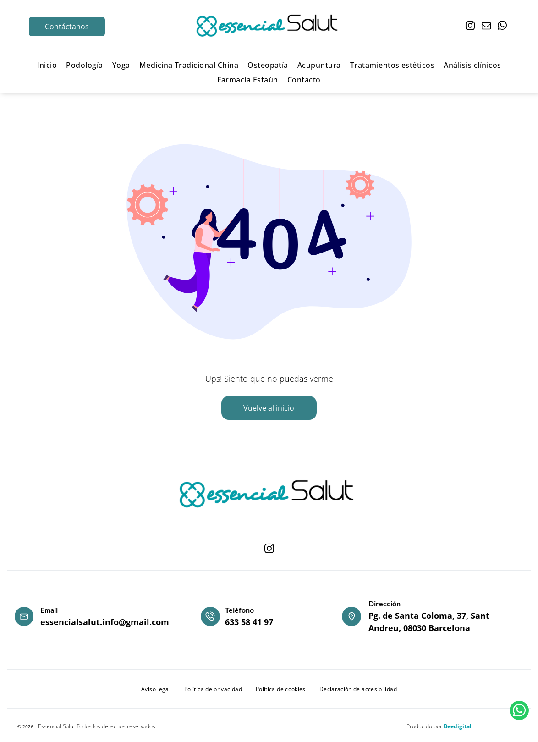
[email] (486, 27)
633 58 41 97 (249, 621)
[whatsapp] (502, 27)
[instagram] (470, 27)
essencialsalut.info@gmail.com (104, 621)
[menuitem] (47, 64)
